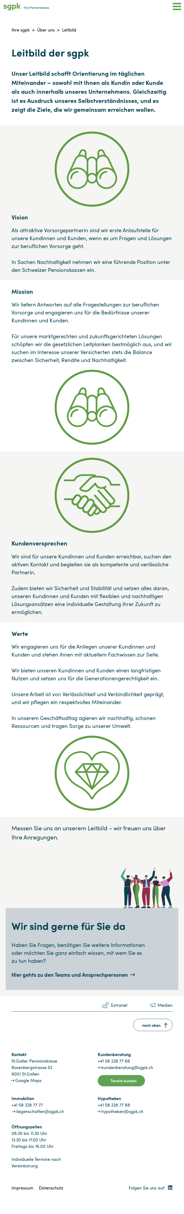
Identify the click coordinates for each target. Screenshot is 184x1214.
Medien (165, 1005)
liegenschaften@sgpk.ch (40, 1111)
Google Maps (28, 1080)
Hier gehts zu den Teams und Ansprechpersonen (70, 974)
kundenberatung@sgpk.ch (127, 1067)
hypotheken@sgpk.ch (122, 1111)
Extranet (119, 1005)
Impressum (22, 1188)
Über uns (46, 30)
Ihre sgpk (21, 30)
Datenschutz (51, 1188)
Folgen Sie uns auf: (150, 1188)
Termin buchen (123, 1080)
